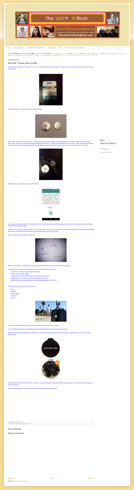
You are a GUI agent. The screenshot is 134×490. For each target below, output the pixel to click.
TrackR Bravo (35, 67)
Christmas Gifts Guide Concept (74, 47)
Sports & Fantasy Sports (120, 53)
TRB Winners (52, 47)
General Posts (24, 53)
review (13, 423)
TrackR (28, 423)
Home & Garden (65, 53)
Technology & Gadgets (14, 55)
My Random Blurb (104, 148)
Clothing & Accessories (52, 55)
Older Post (90, 478)
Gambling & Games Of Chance (82, 55)
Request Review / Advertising (36, 47)
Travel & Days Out (87, 53)
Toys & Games (109, 53)
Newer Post (11, 478)
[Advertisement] (107, 88)
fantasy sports (41, 55)
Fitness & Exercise (70, 55)
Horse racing (76, 53)
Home (8, 47)
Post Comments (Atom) (21, 481)
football (11, 53)
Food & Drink (40, 53)
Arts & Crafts (61, 55)
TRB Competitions (18, 47)
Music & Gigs (93, 55)
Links (60, 47)
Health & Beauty (54, 53)
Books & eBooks (26, 55)
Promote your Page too (105, 152)
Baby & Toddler (99, 53)
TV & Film (33, 55)
